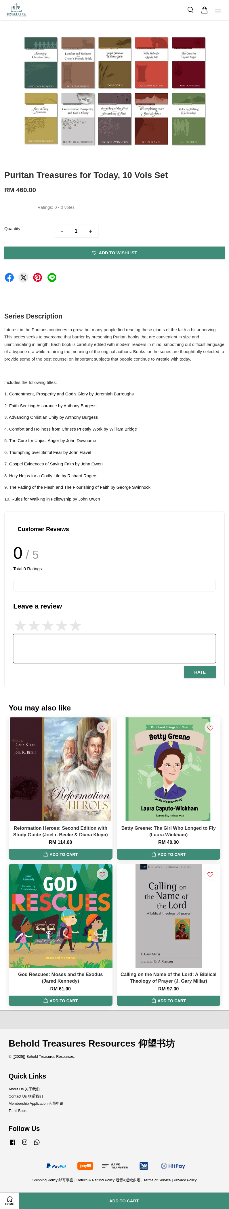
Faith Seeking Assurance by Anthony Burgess (53, 405)
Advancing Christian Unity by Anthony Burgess (53, 417)
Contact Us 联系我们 (26, 1096)
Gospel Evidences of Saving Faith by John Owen (56, 463)
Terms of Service (157, 1180)
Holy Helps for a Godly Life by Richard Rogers (53, 475)
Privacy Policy (185, 1180)
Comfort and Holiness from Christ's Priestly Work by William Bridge (73, 429)
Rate (200, 672)
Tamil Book (17, 1110)
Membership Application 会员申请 (36, 1103)
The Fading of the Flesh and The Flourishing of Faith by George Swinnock (79, 487)
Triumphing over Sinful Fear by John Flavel (50, 452)
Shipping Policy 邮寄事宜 (54, 1180)
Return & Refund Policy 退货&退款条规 (109, 1180)
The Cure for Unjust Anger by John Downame (52, 440)
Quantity (12, 228)
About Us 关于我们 (24, 1089)
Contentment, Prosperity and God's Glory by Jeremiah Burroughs (71, 393)
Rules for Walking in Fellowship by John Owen (56, 499)
